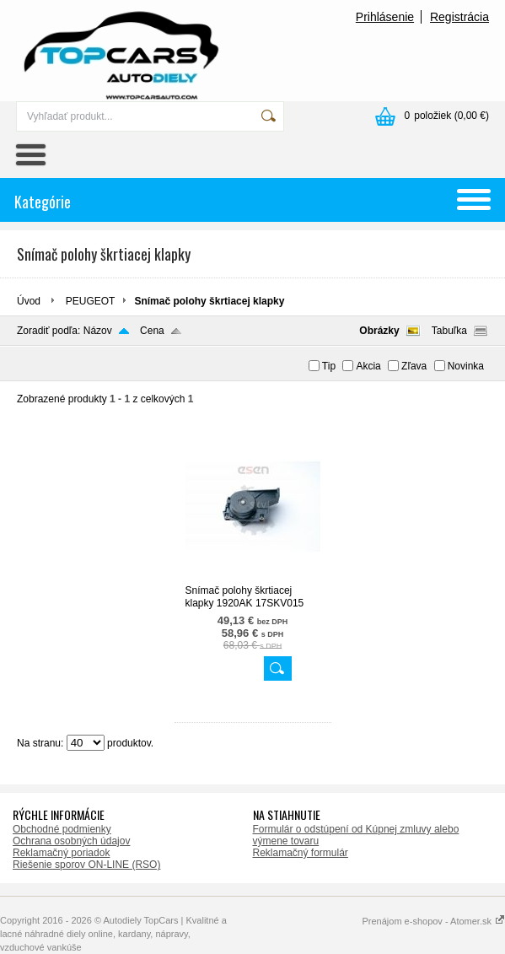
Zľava (414, 366)
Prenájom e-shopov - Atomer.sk (433, 921)
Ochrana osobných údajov (71, 841)
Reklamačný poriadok (61, 853)
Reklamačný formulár (300, 853)
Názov (97, 331)
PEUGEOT (91, 301)
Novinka (466, 366)
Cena (152, 331)
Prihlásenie (385, 17)
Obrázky (379, 331)
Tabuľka (449, 331)
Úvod (28, 301)
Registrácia (459, 17)
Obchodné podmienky (62, 829)
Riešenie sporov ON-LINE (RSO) (86, 864)
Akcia (368, 366)
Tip (329, 366)
